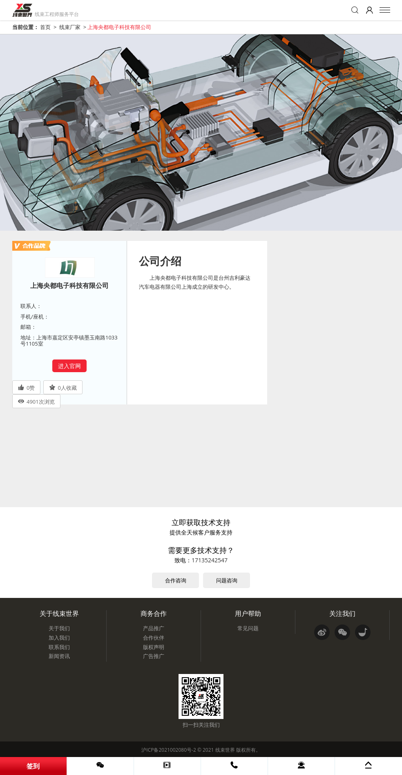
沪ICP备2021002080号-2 (168, 749)
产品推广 (153, 628)
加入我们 (59, 637)
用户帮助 (248, 613)
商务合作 (154, 613)
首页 (45, 27)
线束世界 (225, 749)
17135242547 (210, 560)
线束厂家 (69, 27)
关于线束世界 (59, 613)
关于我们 (59, 628)
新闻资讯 (59, 656)
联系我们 (59, 647)
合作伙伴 (153, 637)
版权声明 (153, 647)
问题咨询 (226, 580)
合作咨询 (175, 580)
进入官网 (69, 366)
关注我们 (342, 613)
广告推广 (153, 656)
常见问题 (248, 628)
